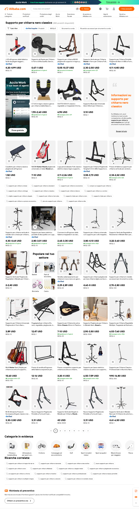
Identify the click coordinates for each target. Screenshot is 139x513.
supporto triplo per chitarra (102, 196)
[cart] (107, 9)
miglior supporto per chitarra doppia (19, 196)
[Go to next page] (88, 431)
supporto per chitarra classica (43, 191)
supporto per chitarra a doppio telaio (70, 469)
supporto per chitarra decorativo (77, 463)
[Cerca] (85, 9)
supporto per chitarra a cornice (95, 191)
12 (83, 431)
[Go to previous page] (51, 431)
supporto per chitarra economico (71, 186)
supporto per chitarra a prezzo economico (21, 201)
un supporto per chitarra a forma (18, 474)
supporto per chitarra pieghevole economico (103, 469)
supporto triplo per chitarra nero (75, 196)
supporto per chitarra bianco (69, 191)
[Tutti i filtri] (12, 28)
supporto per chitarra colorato (49, 479)
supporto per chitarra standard (43, 186)
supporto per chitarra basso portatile (104, 474)
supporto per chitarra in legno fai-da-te (20, 463)
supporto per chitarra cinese (16, 186)
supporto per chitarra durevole (50, 463)
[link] (136, 491)
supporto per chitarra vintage (17, 191)
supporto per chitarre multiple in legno (20, 479)
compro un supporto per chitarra (99, 186)
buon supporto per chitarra (104, 463)
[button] (77, 8)
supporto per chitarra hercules (48, 196)
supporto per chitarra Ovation (45, 474)
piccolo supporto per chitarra (51, 201)
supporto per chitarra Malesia (41, 469)
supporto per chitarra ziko (76, 201)
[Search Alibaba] (53, 9)
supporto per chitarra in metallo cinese (79, 479)
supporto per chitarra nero (16, 469)
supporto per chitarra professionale (73, 474)
